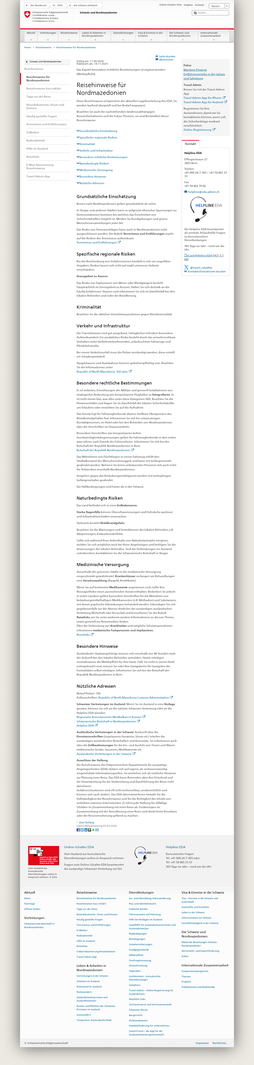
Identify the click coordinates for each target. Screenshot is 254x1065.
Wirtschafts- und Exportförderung (200, 951)
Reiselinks (85, 634)
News (27, 898)
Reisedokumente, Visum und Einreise (97, 914)
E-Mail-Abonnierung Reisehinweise (96, 951)
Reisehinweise (69, 36)
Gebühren (134, 985)
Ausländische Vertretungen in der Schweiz (106, 753)
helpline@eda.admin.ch (203, 191)
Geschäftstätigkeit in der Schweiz (200, 923)
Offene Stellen (32, 909)
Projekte (186, 981)
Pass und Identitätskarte (142, 903)
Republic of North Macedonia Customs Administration (135, 697)
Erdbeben (82, 930)
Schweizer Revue (138, 1009)
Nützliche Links (137, 999)
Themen (186, 976)
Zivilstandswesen (138, 1020)
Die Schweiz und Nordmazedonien (182, 36)
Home (27, 47)
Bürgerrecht (135, 1015)
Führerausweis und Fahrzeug (145, 914)
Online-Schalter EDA (79, 847)
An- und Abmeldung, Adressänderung (150, 898)
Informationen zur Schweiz (196, 917)
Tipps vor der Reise (87, 909)
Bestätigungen (137, 939)
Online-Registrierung (199, 129)
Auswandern (84, 1014)
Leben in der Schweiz (193, 912)
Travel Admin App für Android (205, 102)
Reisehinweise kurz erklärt (91, 903)
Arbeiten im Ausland (88, 981)
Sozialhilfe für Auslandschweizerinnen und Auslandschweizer (152, 927)
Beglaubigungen (138, 933)
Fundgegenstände (139, 949)
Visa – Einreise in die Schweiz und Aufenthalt (200, 900)
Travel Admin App (87, 956)
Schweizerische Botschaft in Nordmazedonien (108, 721)
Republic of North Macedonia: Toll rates (104, 371)
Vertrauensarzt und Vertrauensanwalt (150, 1004)
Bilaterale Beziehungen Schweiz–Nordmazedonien (200, 944)
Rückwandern (84, 992)
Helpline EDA (87, 725)
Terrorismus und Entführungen (99, 242)
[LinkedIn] (86, 829)
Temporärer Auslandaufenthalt (94, 1020)
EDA (60, 5)
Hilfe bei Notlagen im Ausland (145, 919)
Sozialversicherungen (140, 944)
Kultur (185, 956)
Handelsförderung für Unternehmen (149, 1025)
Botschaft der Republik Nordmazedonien (105, 450)
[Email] (97, 829)
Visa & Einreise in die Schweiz (151, 36)
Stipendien (135, 971)
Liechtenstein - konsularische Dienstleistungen (145, 978)
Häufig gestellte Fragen (90, 919)
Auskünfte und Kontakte (195, 907)
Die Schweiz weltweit (85, 5)
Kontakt (189, 143)
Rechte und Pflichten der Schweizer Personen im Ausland (96, 1008)
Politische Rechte (138, 909)
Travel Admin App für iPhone (204, 97)
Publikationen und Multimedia (198, 987)
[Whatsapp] (93, 829)
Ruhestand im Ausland (89, 986)
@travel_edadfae (201, 267)
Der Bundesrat (38, 5)
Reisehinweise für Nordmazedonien (96, 898)
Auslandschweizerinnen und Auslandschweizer (92, 999)
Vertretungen (48, 36)
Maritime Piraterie (195, 69)
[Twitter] (82, 829)
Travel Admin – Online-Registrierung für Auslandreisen (151, 992)
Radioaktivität (84, 935)
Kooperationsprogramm (195, 971)
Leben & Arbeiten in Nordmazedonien (95, 36)
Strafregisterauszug (140, 960)
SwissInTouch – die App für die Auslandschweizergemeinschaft (146, 1033)
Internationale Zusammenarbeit (213, 36)
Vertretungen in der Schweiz (92, 976)
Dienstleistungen (123, 36)
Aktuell (31, 36)
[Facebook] (78, 829)
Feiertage (29, 903)
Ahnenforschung (138, 965)
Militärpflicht (136, 955)
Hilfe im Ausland (86, 940)
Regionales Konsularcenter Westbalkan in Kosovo (111, 717)
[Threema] (90, 829)
